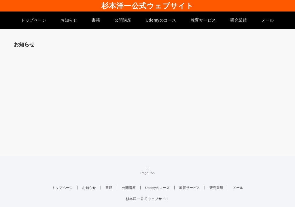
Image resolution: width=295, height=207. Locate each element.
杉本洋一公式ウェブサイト (147, 6)
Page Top (147, 170)
